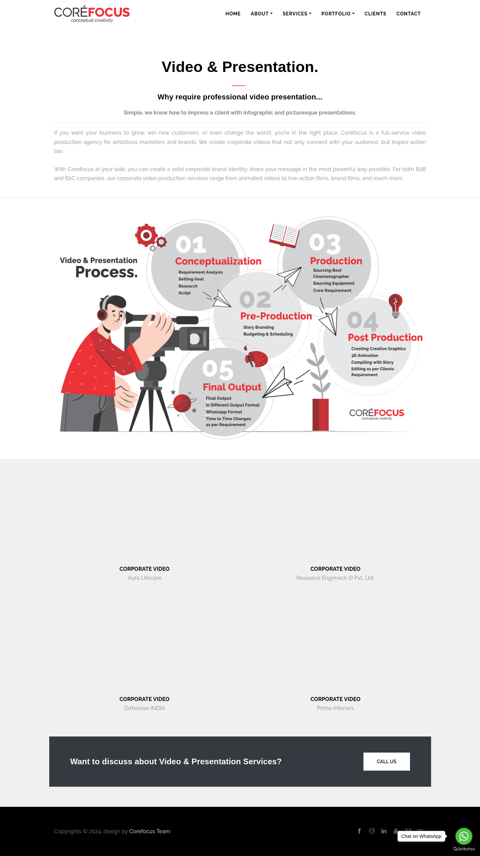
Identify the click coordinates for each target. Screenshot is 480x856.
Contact (409, 13)
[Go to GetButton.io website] (464, 849)
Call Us (387, 761)
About (260, 13)
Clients (376, 13)
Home (233, 13)
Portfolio (336, 13)
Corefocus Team (149, 831)
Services (295, 13)
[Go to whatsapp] (464, 836)
